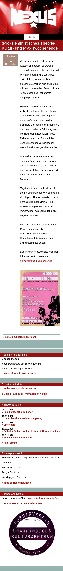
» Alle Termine (9, 442)
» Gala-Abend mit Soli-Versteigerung (22, 418)
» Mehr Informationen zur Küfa (19, 373)
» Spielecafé (8, 424)
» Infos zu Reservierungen (16, 482)
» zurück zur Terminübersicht (19, 337)
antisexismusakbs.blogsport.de (36, 261)
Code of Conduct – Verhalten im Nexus (25, 393)
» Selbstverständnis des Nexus (19, 388)
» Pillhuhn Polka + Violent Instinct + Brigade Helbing (31, 431)
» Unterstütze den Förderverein (24, 503)
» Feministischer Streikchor (17, 412)
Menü (33, 37)
